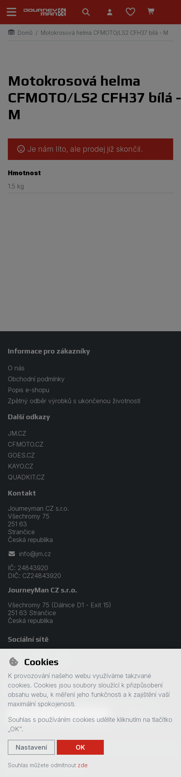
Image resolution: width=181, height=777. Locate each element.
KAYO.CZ (20, 466)
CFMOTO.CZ (25, 444)
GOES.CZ (21, 455)
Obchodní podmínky (36, 379)
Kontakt (22, 493)
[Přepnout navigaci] (12, 12)
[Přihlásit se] (109, 12)
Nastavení (31, 747)
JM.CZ (17, 433)
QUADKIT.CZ (26, 477)
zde (83, 765)
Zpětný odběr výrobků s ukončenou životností (74, 401)
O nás (16, 368)
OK (80, 747)
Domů (20, 32)
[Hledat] (86, 12)
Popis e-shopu (28, 390)
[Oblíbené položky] (130, 12)
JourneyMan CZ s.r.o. (42, 590)
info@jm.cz (29, 554)
